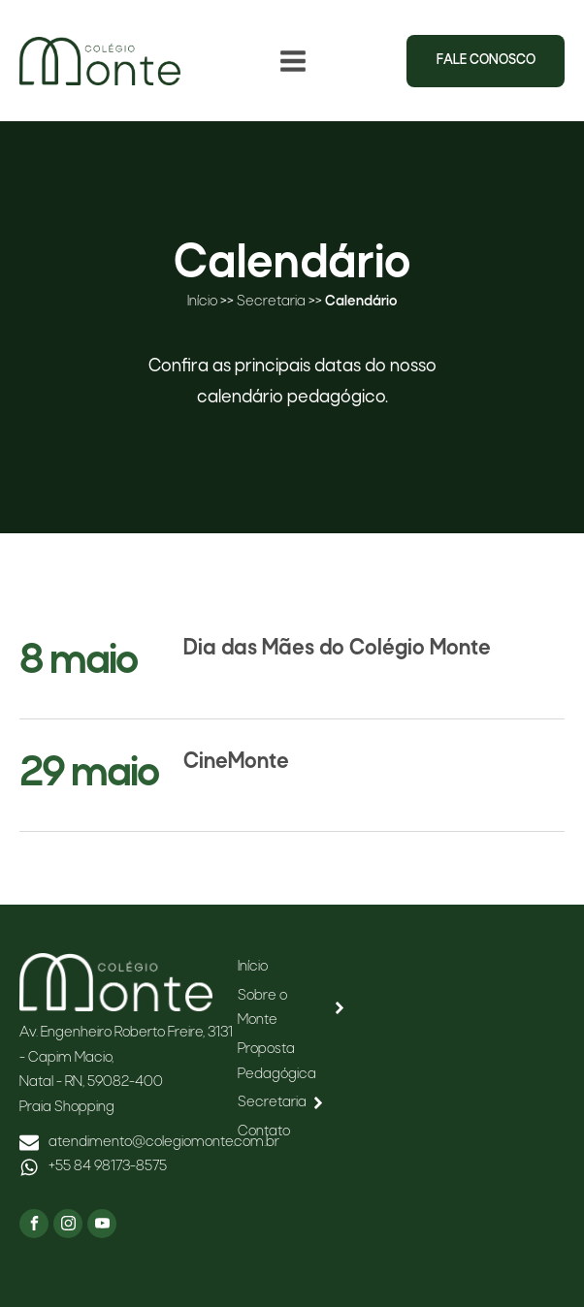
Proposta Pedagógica (277, 1061)
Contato (264, 1131)
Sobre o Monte (292, 1008)
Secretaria (271, 301)
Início (202, 301)
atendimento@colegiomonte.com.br (164, 1142)
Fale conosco (486, 60)
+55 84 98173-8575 (108, 1166)
